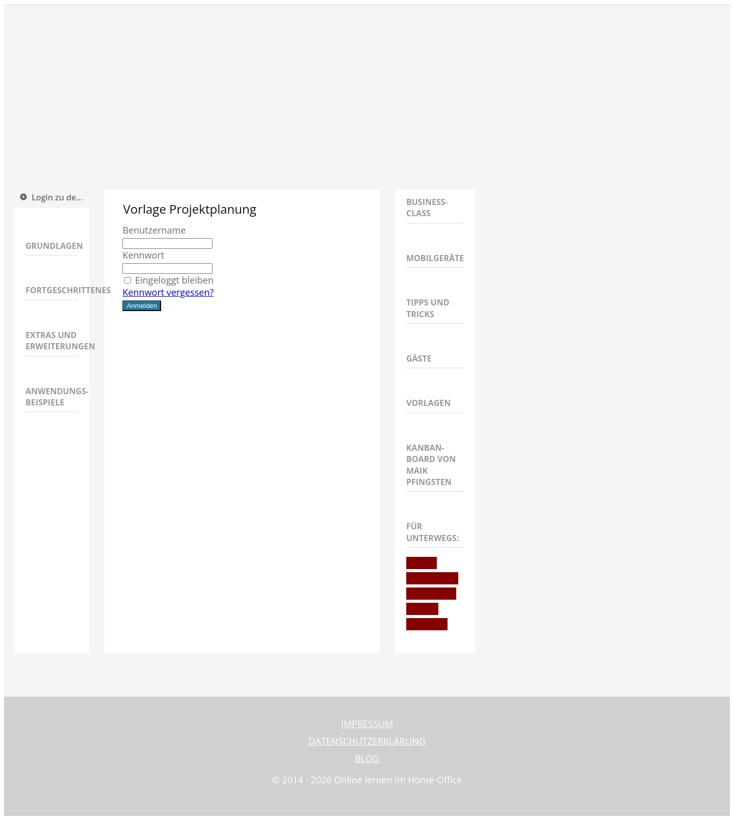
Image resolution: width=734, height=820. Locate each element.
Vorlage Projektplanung (189, 208)
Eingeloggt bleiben (168, 280)
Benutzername (154, 230)
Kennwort (143, 255)
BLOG (367, 758)
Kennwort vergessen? (168, 292)
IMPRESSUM (367, 723)
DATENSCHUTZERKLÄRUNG (367, 741)
